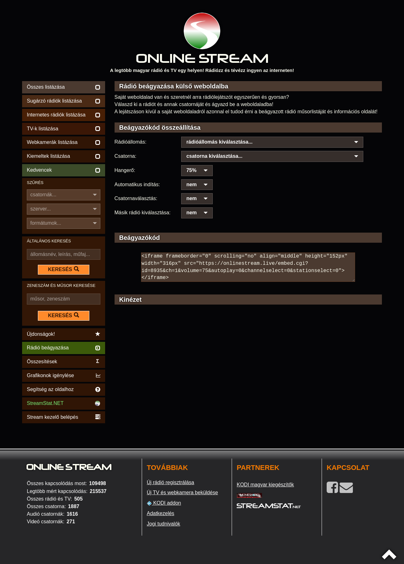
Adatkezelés (160, 513)
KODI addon (164, 503)
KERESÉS (63, 269)
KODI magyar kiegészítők (265, 484)
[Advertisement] (248, 365)
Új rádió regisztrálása (170, 482)
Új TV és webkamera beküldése (182, 492)
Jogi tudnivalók (163, 523)
